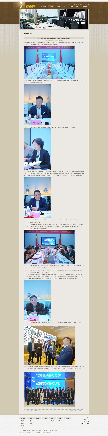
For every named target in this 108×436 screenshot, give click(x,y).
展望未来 (60, 420)
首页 (70, 4)
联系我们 (81, 4)
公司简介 (22, 420)
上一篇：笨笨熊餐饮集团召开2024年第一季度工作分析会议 (73, 410)
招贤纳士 (78, 7)
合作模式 (52, 420)
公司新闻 (82, 33)
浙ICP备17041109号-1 (52, 430)
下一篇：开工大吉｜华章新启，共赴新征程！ (32, 410)
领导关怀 (30, 421)
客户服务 (64, 7)
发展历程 (22, 423)
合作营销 (71, 7)
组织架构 (22, 425)
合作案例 (75, 4)
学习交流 (30, 423)
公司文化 (22, 421)
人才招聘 (60, 421)
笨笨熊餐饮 (30, 6)
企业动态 (50, 7)
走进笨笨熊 (43, 7)
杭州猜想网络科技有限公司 (46, 432)
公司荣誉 (22, 427)
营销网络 (52, 421)
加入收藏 (87, 4)
